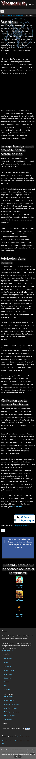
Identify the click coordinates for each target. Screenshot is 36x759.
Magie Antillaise (9, 700)
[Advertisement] (18, 91)
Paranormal (8, 658)
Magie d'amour (9, 670)
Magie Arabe (8, 674)
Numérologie (8, 696)
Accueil (2, 15)
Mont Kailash (16, 507)
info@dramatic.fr (7, 650)
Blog (5, 686)
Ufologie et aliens (9, 716)
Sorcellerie (7, 666)
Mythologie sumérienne (11, 704)
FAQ (3, 743)
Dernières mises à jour (22, 741)
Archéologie (8, 719)
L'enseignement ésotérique (21, 526)
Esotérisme (9, 15)
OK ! (20, 756)
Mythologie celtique (10, 708)
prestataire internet (23, 736)
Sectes (6, 682)
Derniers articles (7, 741)
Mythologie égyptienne (11, 712)
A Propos (7, 689)
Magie (6, 662)
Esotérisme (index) (18, 15)
